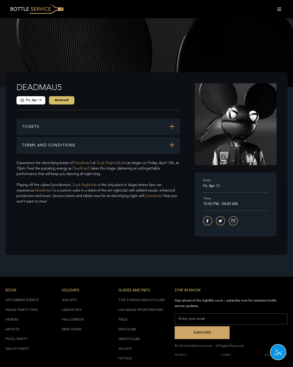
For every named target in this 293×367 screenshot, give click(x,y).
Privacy (181, 355)
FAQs (123, 319)
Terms (226, 355)
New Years (71, 329)
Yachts (125, 349)
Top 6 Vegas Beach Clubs (141, 300)
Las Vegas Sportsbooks (140, 310)
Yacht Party (17, 349)
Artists (12, 329)
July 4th (69, 300)
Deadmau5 (83, 163)
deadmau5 (61, 100)
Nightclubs (129, 339)
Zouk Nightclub (109, 163)
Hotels (125, 358)
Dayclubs (127, 329)
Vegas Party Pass (21, 310)
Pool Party (16, 339)
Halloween (73, 319)
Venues (12, 319)
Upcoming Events (22, 300)
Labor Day (72, 310)
